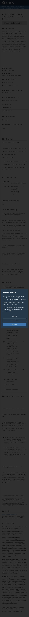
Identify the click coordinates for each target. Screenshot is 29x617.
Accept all (14, 324)
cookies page (7, 310)
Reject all (14, 316)
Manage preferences (14, 320)
